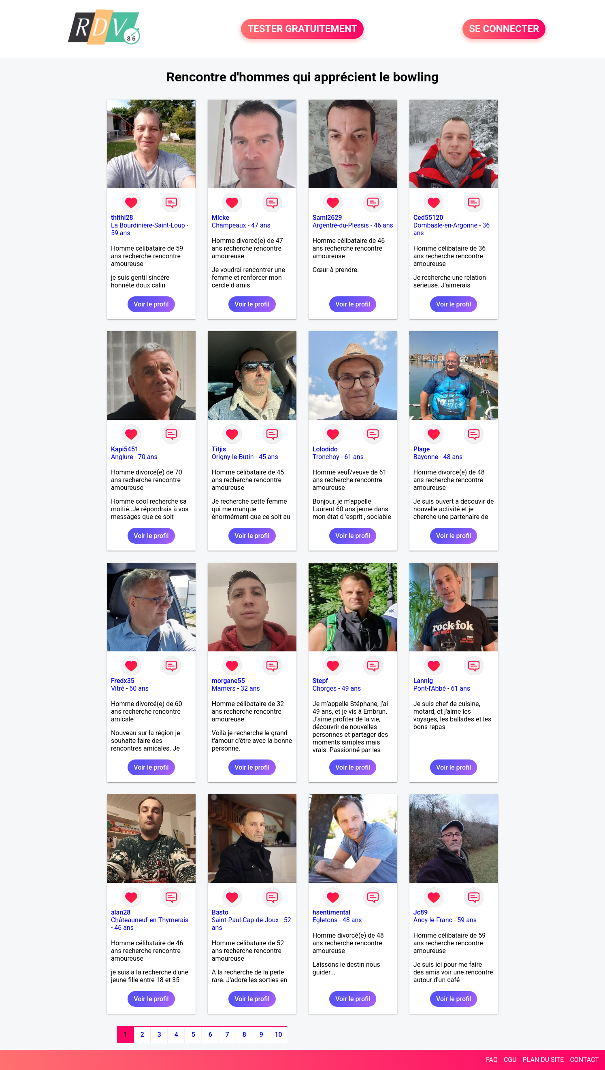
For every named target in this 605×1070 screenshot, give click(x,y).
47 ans (261, 225)
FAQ (492, 1060)
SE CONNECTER (504, 29)
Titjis (219, 449)
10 (278, 1034)
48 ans (452, 457)
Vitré (117, 688)
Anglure (122, 457)
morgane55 (228, 681)
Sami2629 (327, 217)
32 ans (250, 688)
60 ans (139, 688)
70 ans (148, 457)
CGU (510, 1060)
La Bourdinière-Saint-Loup (148, 225)
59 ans (120, 233)
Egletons (325, 920)
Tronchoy (326, 457)
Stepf (320, 681)
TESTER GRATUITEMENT (302, 29)
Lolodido (325, 449)
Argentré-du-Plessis (341, 225)
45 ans (268, 457)
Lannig (423, 681)
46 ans (383, 225)
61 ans (354, 457)
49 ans (351, 688)
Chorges (325, 688)
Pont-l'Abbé (429, 688)
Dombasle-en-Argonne (445, 225)
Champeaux (229, 225)
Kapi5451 (124, 449)
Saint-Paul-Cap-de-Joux (245, 920)
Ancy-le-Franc (432, 920)
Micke (220, 217)
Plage (421, 449)
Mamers (224, 688)
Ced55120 (428, 217)
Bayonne (425, 457)
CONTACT (584, 1060)
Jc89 (420, 912)
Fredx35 (122, 681)
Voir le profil (151, 304)
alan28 (120, 912)
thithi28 (122, 217)
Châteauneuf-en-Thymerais (149, 920)
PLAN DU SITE (543, 1060)
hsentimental (331, 912)
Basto (220, 912)
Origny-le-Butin (233, 457)
